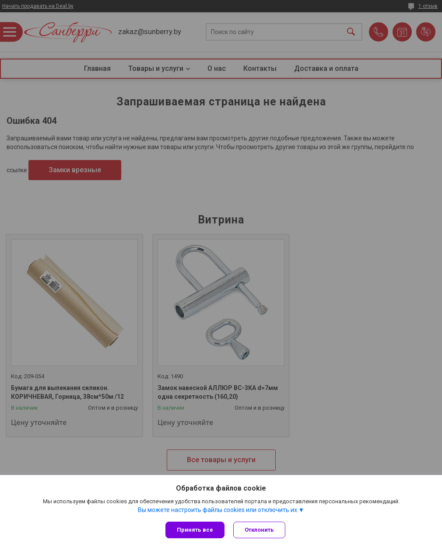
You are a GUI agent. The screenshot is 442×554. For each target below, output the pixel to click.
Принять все (195, 529)
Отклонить (259, 529)
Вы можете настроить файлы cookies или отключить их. (218, 509)
